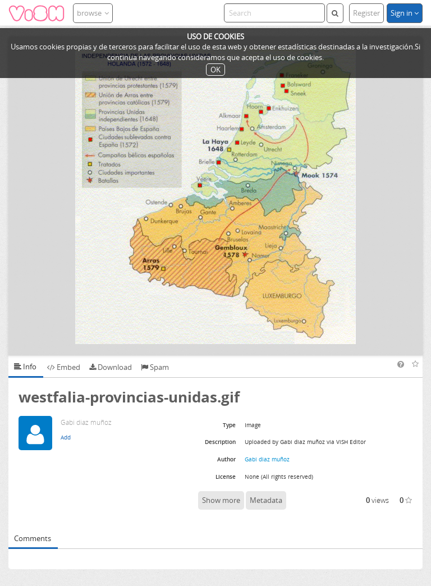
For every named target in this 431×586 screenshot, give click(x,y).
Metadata (266, 500)
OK (215, 70)
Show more (221, 500)
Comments (32, 538)
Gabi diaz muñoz (267, 459)
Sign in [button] (405, 13)
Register (366, 13)
